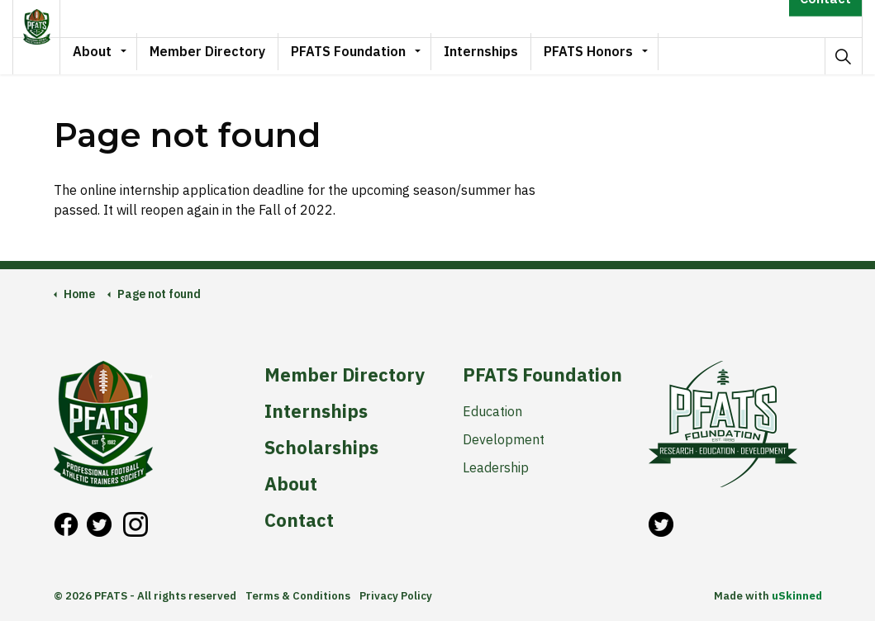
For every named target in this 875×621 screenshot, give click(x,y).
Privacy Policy (395, 596)
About (116, 55)
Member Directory (232, 55)
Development (503, 439)
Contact (825, 18)
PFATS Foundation (373, 55)
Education (492, 411)
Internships (505, 55)
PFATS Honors (613, 55)
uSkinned (797, 596)
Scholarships (321, 447)
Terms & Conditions (297, 596)
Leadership (496, 467)
